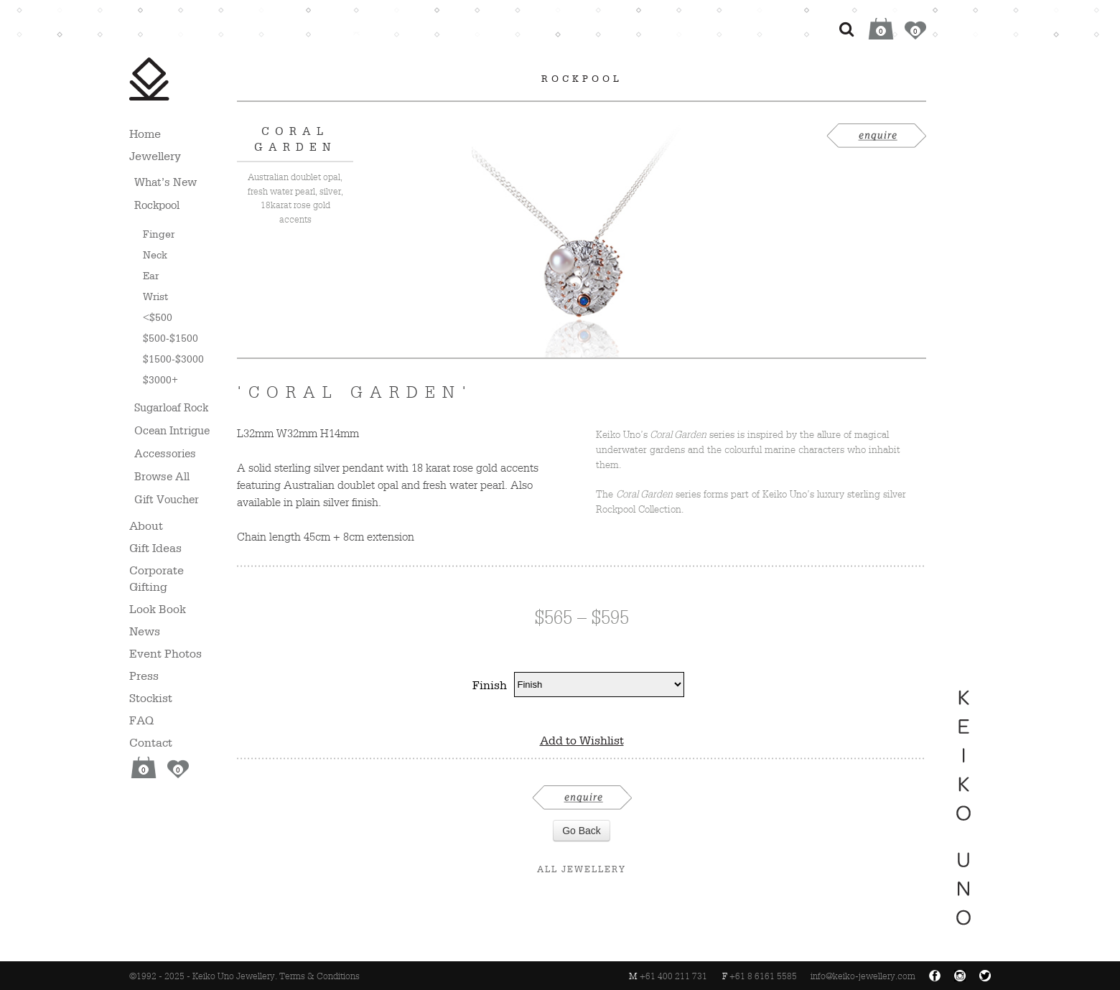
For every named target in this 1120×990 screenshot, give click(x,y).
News (144, 631)
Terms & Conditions (319, 976)
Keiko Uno (149, 79)
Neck (155, 254)
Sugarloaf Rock (171, 407)
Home (145, 133)
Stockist (150, 698)
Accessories (165, 453)
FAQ (141, 720)
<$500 (157, 317)
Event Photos (165, 653)
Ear (151, 275)
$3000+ (160, 379)
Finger (158, 234)
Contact (150, 742)
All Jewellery (581, 869)
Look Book (157, 609)
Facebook (935, 975)
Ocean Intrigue (172, 430)
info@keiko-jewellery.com (863, 976)
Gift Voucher (166, 499)
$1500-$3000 (173, 358)
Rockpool (156, 205)
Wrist (155, 296)
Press (144, 675)
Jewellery (155, 156)
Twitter (985, 975)
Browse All (162, 476)
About (146, 525)
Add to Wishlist (582, 740)
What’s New (165, 182)
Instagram (960, 975)
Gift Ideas (155, 548)
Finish (489, 685)
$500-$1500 (170, 338)
